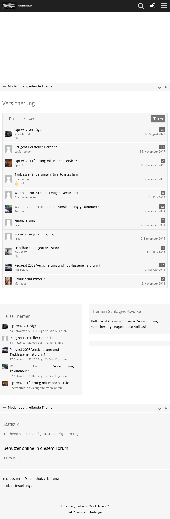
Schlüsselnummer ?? (30, 279)
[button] (141, 5)
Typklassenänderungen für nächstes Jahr (46, 174)
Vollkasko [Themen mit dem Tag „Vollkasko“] (141, 326)
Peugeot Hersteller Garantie (36, 147)
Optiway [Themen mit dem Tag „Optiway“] (114, 321)
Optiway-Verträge (28, 129)
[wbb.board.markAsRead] (160, 87)
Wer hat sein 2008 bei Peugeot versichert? (47, 193)
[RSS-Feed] (166, 87)
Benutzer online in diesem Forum (35, 448)
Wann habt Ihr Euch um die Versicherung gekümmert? (57, 206)
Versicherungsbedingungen (36, 234)
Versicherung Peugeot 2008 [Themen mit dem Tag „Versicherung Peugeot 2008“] (112, 326)
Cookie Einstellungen (18, 485)
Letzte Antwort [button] (24, 119)
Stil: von (85, 512)
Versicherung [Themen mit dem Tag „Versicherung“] (147, 321)
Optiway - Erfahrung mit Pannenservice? (46, 161)
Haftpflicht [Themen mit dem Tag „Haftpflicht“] (99, 321)
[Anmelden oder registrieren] (152, 5)
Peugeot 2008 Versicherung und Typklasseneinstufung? (57, 265)
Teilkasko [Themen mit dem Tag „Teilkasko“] (129, 321)
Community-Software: (85, 506)
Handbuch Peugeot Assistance (38, 248)
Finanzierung (25, 220)
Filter (157, 119)
